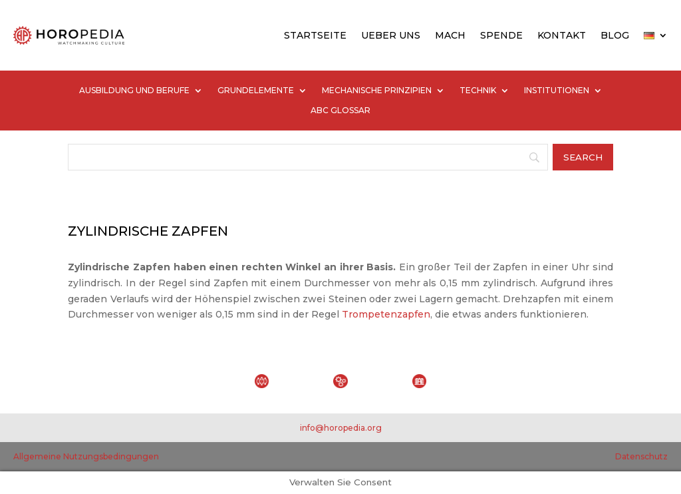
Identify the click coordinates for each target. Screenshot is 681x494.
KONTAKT (561, 35)
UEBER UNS (390, 35)
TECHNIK (478, 90)
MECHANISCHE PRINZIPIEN (377, 90)
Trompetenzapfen (386, 314)
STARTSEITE (315, 35)
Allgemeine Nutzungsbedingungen (86, 456)
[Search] (307, 157)
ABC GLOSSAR (340, 110)
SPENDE (501, 35)
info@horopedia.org (341, 428)
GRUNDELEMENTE (255, 90)
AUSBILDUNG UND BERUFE (134, 90)
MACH (450, 35)
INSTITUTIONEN (556, 90)
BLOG (615, 35)
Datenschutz (641, 456)
